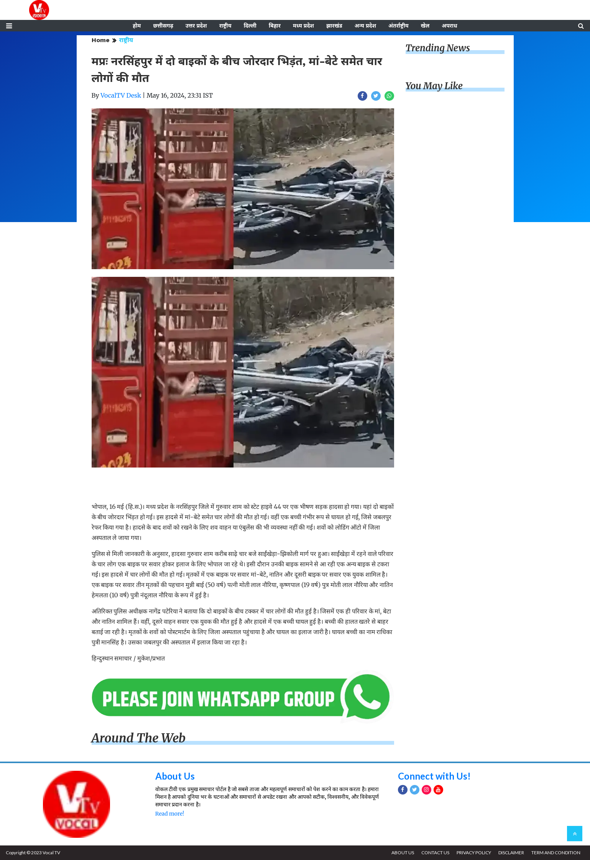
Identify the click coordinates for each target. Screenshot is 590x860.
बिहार (275, 26)
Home (101, 40)
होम (137, 26)
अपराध (449, 26)
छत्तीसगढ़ (163, 26)
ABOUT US (402, 852)
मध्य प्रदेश (303, 26)
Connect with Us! (434, 776)
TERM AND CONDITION (555, 852)
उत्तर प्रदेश (196, 26)
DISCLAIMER (511, 852)
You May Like (434, 86)
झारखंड (334, 26)
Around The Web (139, 738)
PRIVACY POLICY (474, 852)
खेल (425, 26)
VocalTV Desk (120, 95)
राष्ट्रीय (225, 26)
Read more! (169, 813)
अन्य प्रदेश (365, 26)
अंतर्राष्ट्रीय (398, 26)
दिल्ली (250, 26)
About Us (175, 776)
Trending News (438, 48)
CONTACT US (435, 852)
